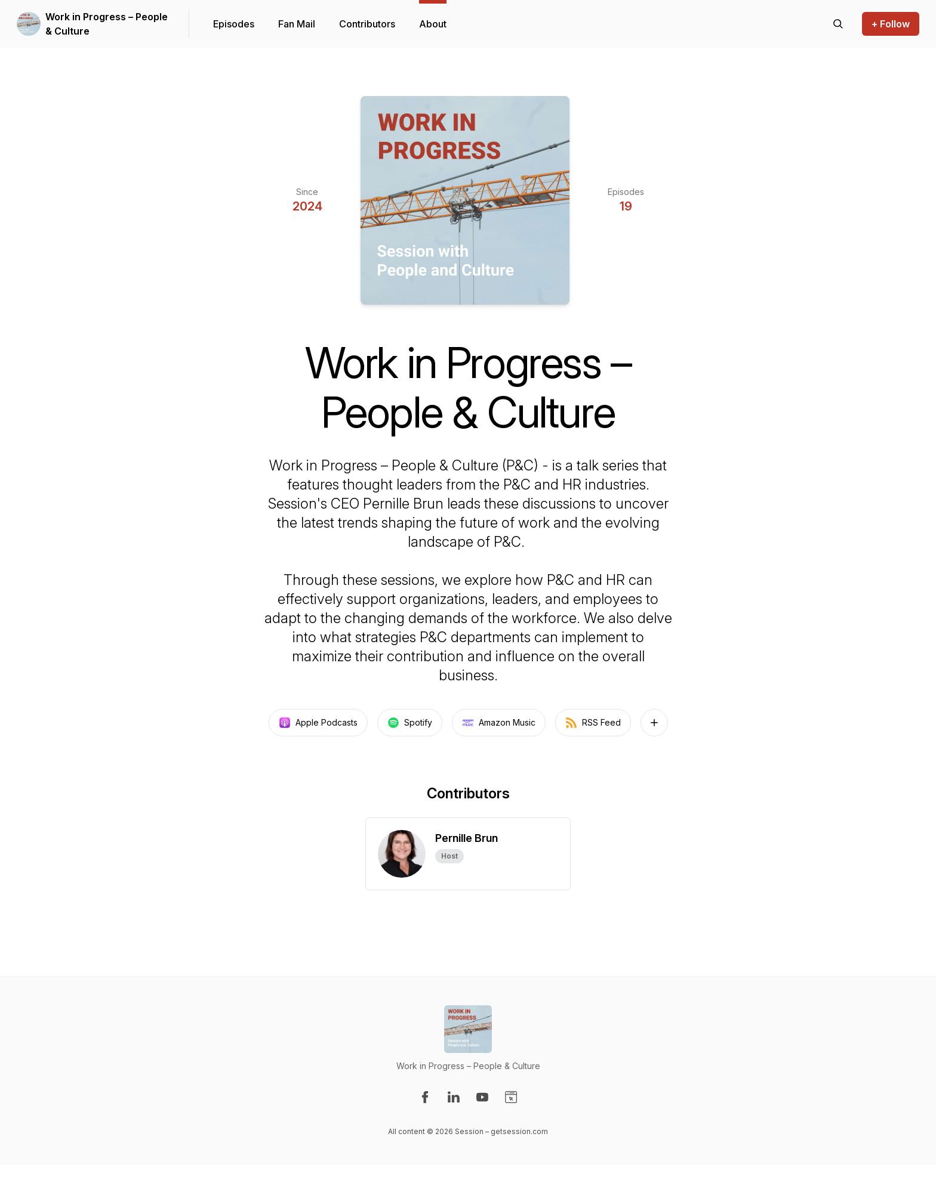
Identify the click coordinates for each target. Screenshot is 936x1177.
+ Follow (891, 24)
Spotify (409, 723)
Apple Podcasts (318, 723)
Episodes (233, 24)
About (433, 24)
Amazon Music (498, 723)
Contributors (367, 24)
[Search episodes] (838, 24)
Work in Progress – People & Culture (106, 24)
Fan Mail (296, 24)
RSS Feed (593, 723)
